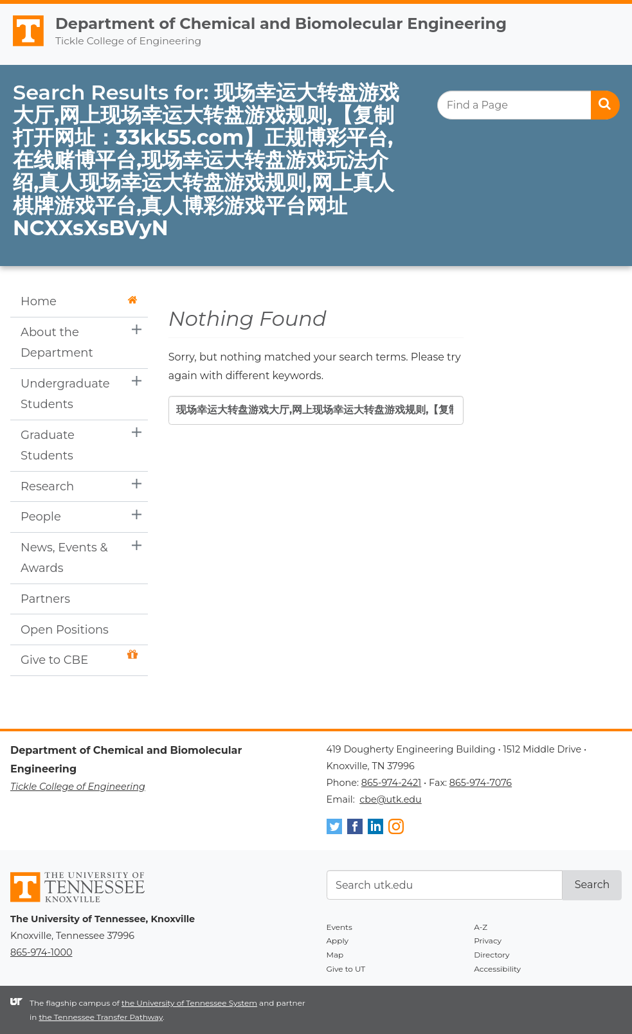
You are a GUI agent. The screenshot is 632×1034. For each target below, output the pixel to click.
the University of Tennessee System (189, 1003)
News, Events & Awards (64, 557)
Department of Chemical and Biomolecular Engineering (281, 23)
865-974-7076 (480, 783)
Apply (338, 940)
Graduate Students (48, 445)
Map (335, 954)
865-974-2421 (391, 783)
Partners (45, 599)
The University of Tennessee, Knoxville (22, 46)
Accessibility (497, 969)
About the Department (57, 342)
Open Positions (65, 630)
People (41, 517)
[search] (528, 105)
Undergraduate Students (65, 394)
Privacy (487, 940)
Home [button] (79, 301)
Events (339, 927)
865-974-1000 (41, 952)
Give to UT (346, 969)
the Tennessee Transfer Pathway (101, 1017)
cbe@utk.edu (390, 799)
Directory (491, 954)
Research (47, 486)
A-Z (480, 927)
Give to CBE (79, 658)
